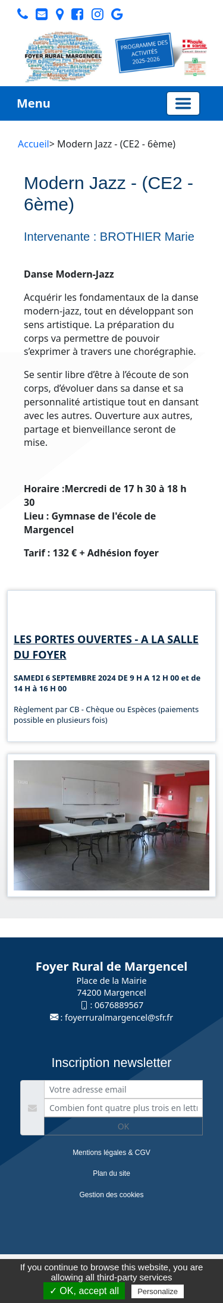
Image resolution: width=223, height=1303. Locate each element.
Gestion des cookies (111, 1195)
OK (124, 1126)
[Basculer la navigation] (183, 103)
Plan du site (111, 1173)
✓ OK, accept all (84, 1291)
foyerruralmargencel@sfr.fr (119, 1017)
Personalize (157, 1291)
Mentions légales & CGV (111, 1152)
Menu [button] (34, 103)
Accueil (33, 143)
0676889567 (119, 1005)
